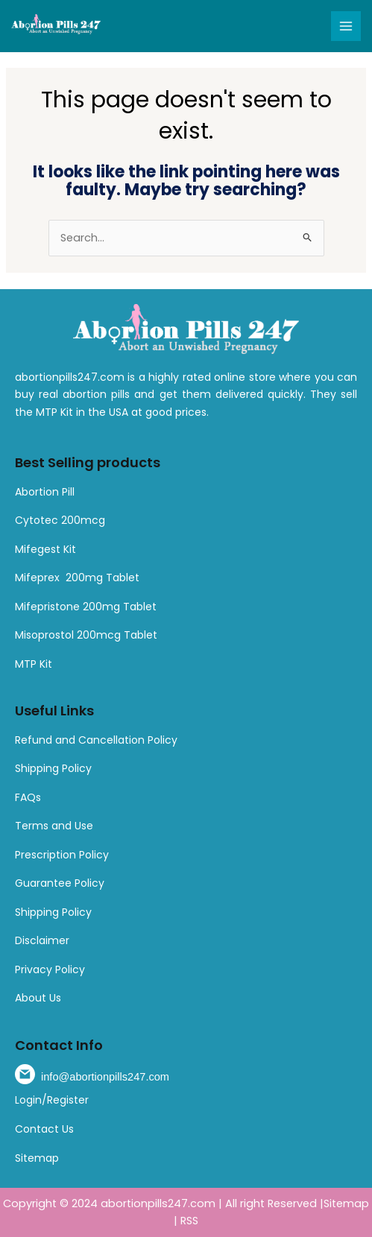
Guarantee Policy (59, 883)
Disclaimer (42, 940)
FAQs (28, 797)
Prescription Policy (62, 854)
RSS (189, 1220)
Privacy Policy (50, 969)
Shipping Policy (53, 768)
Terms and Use (54, 825)
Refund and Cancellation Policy (96, 740)
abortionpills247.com (158, 1203)
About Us (38, 997)
